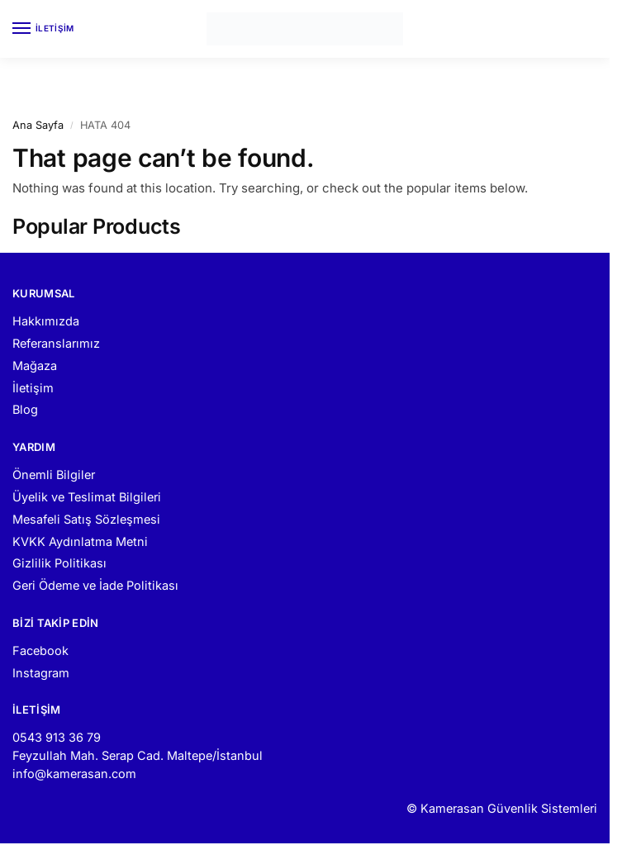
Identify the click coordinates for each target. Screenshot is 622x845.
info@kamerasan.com (74, 774)
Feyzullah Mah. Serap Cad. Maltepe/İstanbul (137, 755)
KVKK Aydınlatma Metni (80, 541)
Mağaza (34, 365)
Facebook (40, 650)
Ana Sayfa (38, 125)
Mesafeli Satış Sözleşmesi (86, 519)
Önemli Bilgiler (53, 475)
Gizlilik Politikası (59, 563)
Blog (25, 409)
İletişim (33, 388)
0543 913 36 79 (56, 737)
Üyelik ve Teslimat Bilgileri (86, 497)
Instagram (40, 673)
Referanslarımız (56, 343)
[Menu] (37, 29)
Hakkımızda (45, 321)
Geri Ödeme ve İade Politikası (95, 585)
